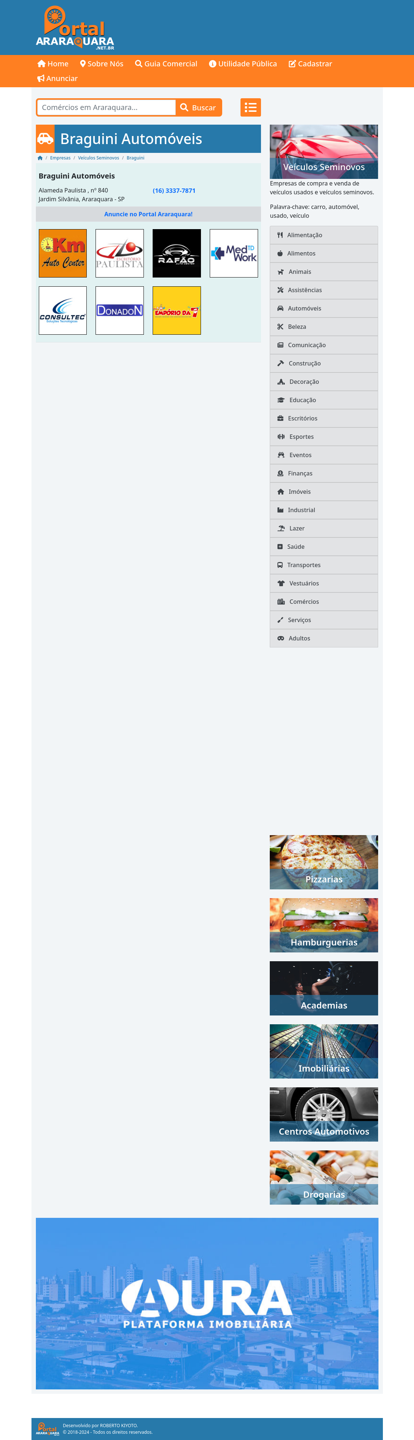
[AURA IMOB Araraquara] (207, 1303)
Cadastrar (310, 64)
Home (53, 64)
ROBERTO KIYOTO (118, 1425)
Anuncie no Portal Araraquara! (148, 214)
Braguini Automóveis (77, 176)
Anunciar (57, 78)
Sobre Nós (101, 64)
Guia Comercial (166, 64)
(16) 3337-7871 (174, 190)
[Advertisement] (251, 27)
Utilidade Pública (243, 64)
